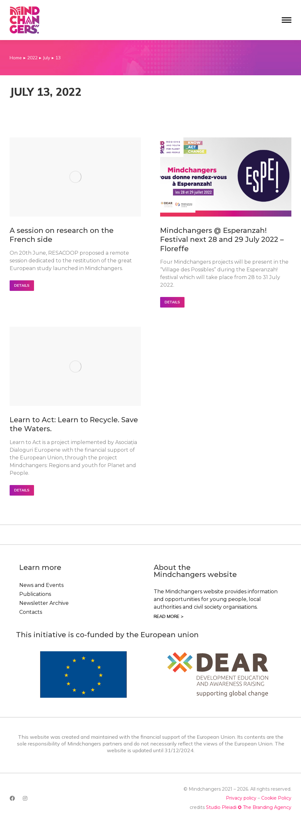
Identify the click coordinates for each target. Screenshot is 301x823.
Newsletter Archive (44, 603)
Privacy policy (241, 798)
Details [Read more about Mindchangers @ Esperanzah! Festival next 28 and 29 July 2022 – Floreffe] (172, 302)
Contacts (30, 612)
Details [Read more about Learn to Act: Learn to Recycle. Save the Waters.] (22, 490)
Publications (35, 594)
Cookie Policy (276, 798)
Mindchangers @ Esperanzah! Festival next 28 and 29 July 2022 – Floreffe (222, 239)
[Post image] (75, 176)
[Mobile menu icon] (286, 20)
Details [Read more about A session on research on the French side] (22, 285)
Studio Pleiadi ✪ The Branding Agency (248, 807)
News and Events (41, 585)
